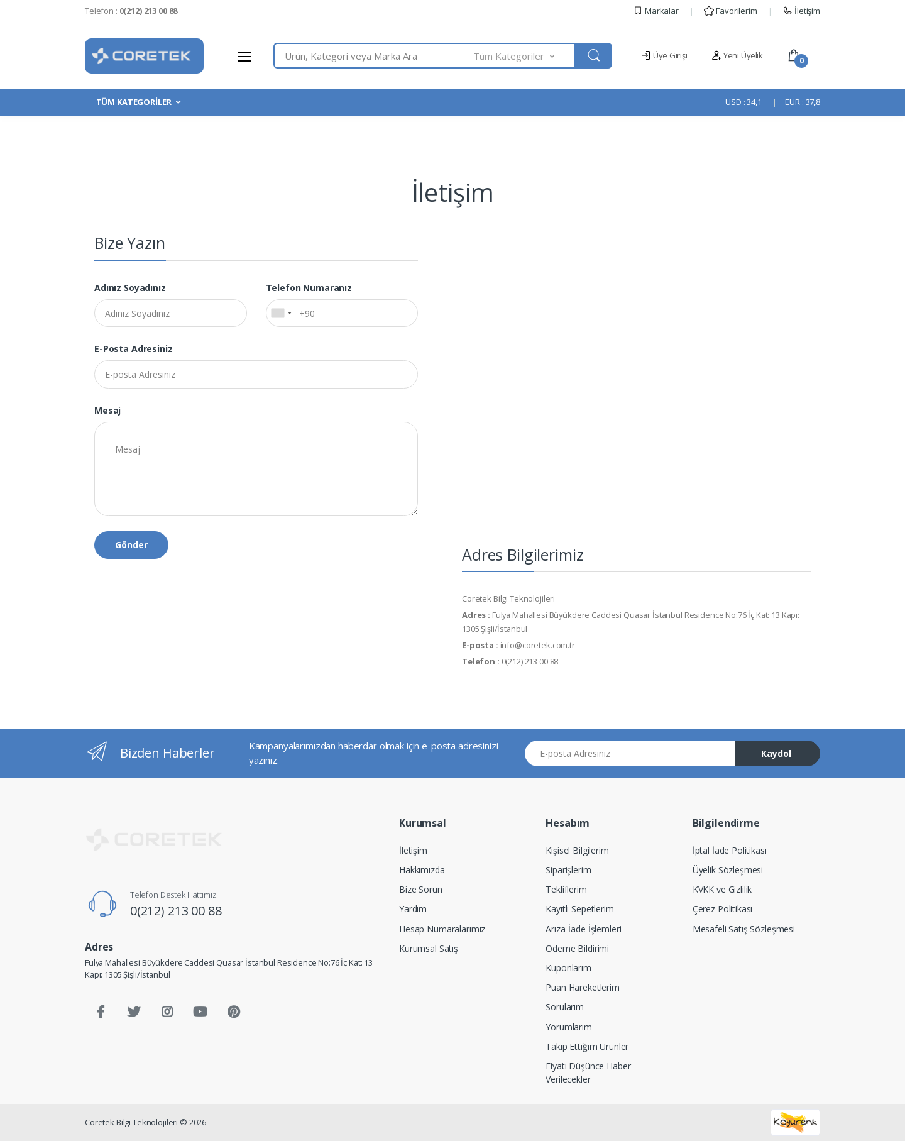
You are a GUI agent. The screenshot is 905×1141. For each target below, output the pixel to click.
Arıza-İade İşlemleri (583, 929)
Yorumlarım (569, 1027)
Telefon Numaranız (309, 288)
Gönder (131, 545)
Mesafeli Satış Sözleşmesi (744, 929)
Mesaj (107, 410)
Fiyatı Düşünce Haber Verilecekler (588, 1072)
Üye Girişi (664, 55)
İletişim (801, 10)
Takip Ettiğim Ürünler (587, 1046)
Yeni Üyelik (737, 55)
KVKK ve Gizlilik (722, 889)
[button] (524, 56)
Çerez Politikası (723, 909)
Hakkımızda (422, 870)
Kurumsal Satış (428, 948)
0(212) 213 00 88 (176, 910)
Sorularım (565, 1007)
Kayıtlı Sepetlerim (579, 909)
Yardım (413, 909)
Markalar (656, 10)
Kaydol (776, 753)
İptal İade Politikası (730, 850)
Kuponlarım (568, 968)
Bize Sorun (420, 889)
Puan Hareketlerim (583, 987)
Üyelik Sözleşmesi (728, 870)
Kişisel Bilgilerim (577, 850)
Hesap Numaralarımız (442, 929)
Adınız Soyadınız (130, 288)
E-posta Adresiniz (133, 349)
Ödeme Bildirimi (577, 948)
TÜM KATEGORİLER (134, 101)
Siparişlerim (568, 870)
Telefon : (131, 10)
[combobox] (373, 56)
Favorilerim (730, 10)
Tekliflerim (566, 889)
